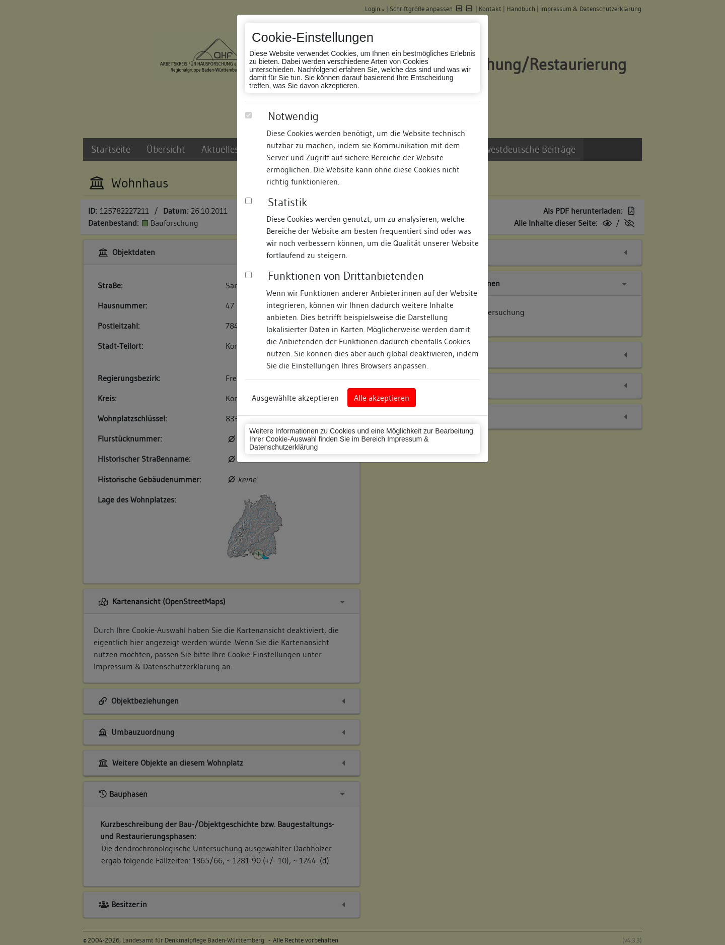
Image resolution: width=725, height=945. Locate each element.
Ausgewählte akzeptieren (295, 398)
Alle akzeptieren (381, 398)
